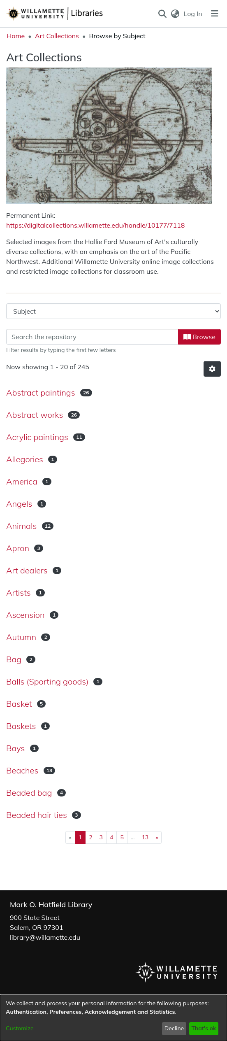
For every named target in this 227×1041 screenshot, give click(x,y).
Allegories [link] (24, 459)
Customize (20, 1028)
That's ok (203, 1028)
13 (144, 837)
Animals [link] (21, 526)
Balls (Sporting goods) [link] (47, 681)
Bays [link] (15, 748)
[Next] (157, 837)
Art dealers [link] (27, 570)
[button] (162, 14)
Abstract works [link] (34, 415)
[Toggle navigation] (214, 13)
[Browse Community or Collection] (113, 311)
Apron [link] (17, 548)
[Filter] (92, 337)
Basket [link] (19, 704)
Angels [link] (19, 503)
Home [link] (16, 36)
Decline (174, 1028)
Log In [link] (193, 13)
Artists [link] (18, 592)
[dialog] (113, 1018)
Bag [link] (13, 659)
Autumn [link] (21, 637)
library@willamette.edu (45, 937)
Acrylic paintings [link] (37, 437)
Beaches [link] (22, 770)
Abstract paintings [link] (40, 392)
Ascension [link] (25, 615)
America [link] (21, 481)
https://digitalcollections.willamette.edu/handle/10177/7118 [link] (95, 225)
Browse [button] (199, 337)
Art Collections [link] (57, 36)
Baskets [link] (21, 726)
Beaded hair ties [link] (36, 815)
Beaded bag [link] (29, 792)
